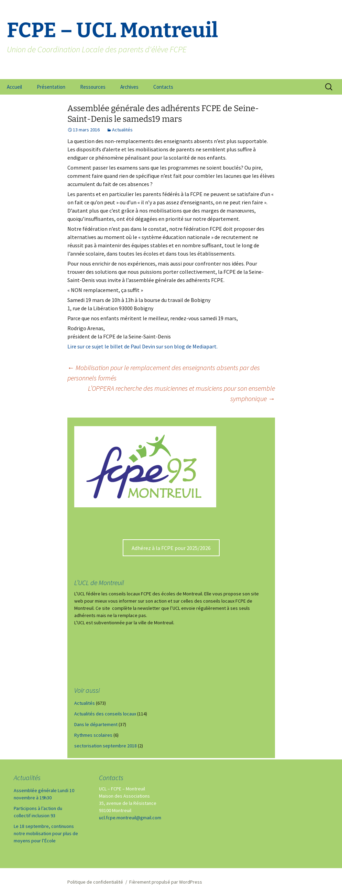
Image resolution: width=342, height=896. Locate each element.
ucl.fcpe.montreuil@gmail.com (130, 817)
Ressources (93, 87)
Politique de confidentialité (95, 882)
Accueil (14, 87)
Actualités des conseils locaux (105, 714)
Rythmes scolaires (93, 735)
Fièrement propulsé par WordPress (165, 882)
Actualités (122, 130)
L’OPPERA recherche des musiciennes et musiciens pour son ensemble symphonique (181, 393)
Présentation (51, 87)
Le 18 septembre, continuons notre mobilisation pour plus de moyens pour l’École (46, 833)
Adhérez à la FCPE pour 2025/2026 (171, 547)
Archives (129, 87)
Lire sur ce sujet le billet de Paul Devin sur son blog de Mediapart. (142, 346)
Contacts (163, 87)
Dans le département (96, 724)
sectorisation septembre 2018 (105, 746)
